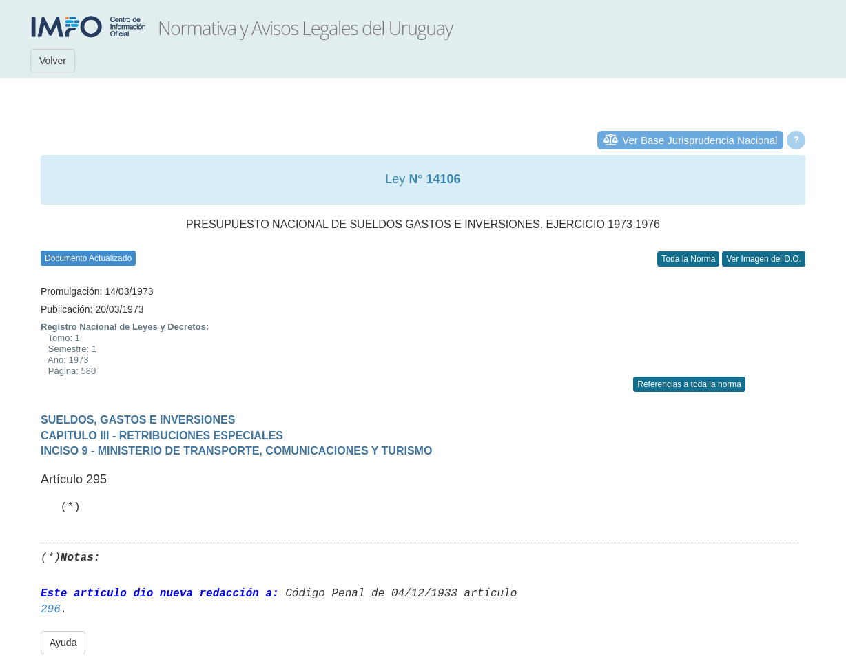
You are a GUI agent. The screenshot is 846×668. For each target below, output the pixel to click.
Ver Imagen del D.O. (763, 259)
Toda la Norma (688, 259)
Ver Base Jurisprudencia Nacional (699, 140)
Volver (52, 60)
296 (51, 609)
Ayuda (63, 642)
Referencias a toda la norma (689, 384)
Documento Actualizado (88, 258)
